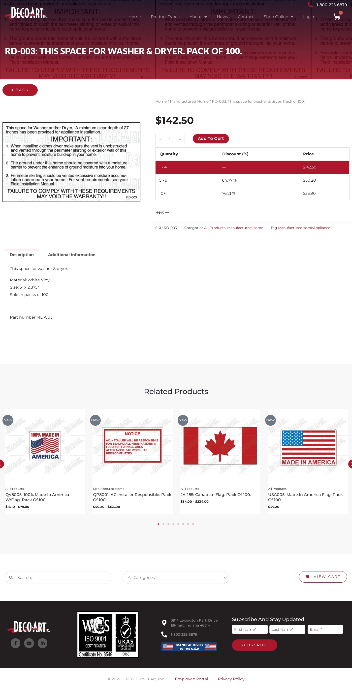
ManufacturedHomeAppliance (304, 228)
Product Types (165, 16)
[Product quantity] (170, 139)
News (222, 16)
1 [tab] (158, 526)
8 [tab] (193, 526)
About (198, 16)
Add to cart (211, 138)
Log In (309, 16)
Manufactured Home (189, 101)
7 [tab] (188, 526)
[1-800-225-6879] (164, 636)
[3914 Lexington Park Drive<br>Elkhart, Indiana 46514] (164, 625)
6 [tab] (183, 526)
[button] (20, 90)
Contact (246, 16)
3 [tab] (168, 526)
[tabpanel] (44, 462)
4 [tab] (173, 526)
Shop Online (278, 16)
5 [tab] (178, 526)
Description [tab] (22, 255)
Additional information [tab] (72, 255)
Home (134, 16)
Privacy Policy (231, 681)
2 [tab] (163, 526)
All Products (214, 228)
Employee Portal (191, 681)
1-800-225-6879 (184, 636)
